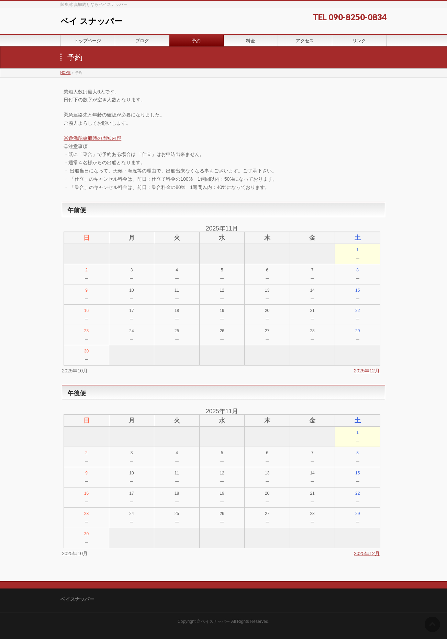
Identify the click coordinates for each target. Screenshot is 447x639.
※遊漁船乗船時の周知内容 (92, 138)
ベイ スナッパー (91, 21)
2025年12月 (367, 370)
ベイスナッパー (215, 621)
